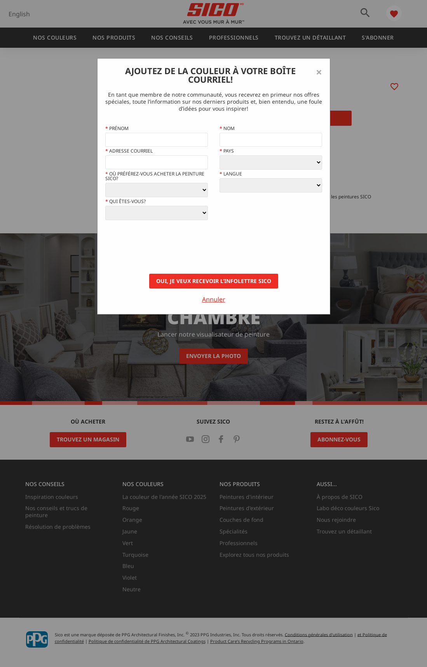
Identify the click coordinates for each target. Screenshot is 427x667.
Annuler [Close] (213, 299)
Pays (227, 151)
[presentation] (164, 247)
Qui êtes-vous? (125, 201)
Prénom (117, 128)
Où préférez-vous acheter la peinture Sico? (154, 176)
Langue (231, 174)
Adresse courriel (129, 151)
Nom (227, 128)
